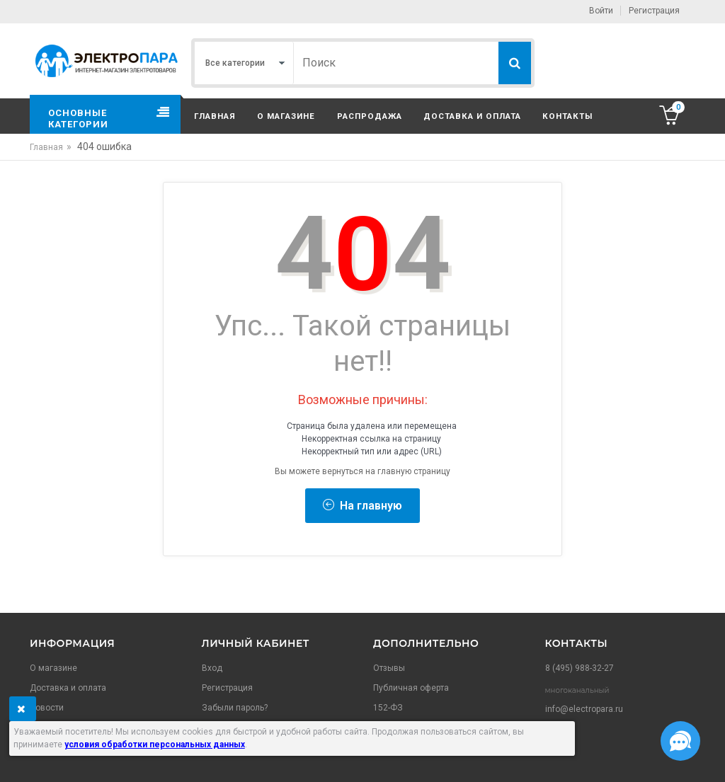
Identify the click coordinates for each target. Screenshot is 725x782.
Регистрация (654, 11)
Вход (212, 668)
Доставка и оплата (472, 116)
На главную (362, 505)
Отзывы (389, 668)
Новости (47, 708)
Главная (215, 116)
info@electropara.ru (584, 709)
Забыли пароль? (235, 708)
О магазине (286, 116)
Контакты (567, 116)
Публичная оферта (411, 688)
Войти (601, 11)
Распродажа (369, 116)
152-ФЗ (388, 708)
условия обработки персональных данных (154, 744)
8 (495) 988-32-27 (579, 668)
